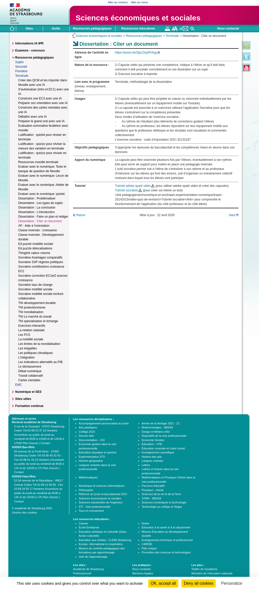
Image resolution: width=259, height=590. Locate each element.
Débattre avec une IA (32, 116)
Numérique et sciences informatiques (101, 485)
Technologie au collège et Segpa (162, 506)
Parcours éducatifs (153, 485)
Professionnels (82, 573)
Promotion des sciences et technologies (166, 552)
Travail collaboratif (30, 375)
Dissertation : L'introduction (36, 212)
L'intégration (26, 357)
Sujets (19, 62)
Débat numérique (29, 371)
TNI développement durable (37, 303)
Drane (145, 523)
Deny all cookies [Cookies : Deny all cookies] (198, 583)
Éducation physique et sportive (98, 452)
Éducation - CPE (152, 444)
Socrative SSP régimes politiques (40, 262)
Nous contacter (228, 28)
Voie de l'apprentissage (93, 556)
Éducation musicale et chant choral (163, 448)
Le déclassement (29, 366)
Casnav (83, 523)
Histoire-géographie (91, 460)
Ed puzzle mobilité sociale (35, 244)
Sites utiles (23, 399)
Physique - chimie (153, 490)
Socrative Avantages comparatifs (40, 257)
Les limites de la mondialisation (39, 344)
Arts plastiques (88, 427)
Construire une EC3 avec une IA (40, 98)
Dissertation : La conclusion (36, 207)
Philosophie (86, 490)
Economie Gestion (153, 440)
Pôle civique (149, 548)
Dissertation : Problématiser (36, 198)
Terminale (172, 36)
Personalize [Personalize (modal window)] (231, 583)
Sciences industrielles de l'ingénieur (101, 502)
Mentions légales (142, 573)
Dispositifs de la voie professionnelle (164, 435)
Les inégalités (27, 348)
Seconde (21, 66)
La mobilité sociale (30, 339)
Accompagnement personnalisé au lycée (104, 423)
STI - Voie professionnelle (94, 506)
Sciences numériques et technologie (164, 502)
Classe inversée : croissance (37, 230)
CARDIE (147, 544)
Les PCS (24, 335)
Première (21, 71)
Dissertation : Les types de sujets (40, 203)
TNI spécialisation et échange (38, 321)
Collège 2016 (87, 431)
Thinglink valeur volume (34, 253)
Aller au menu (139, 2)
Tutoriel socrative (126, 190)
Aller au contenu (118, 2)
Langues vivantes (152, 460)
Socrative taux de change (35, 285)
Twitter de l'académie (204, 569)
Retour (80, 215)
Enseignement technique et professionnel (167, 540)
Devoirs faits (86, 435)
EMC (18, 385)
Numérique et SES (28, 392)
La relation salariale (31, 330)
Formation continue (29, 406)
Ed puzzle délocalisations (35, 248)
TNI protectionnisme (31, 307)
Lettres (146, 465)
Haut (232, 215)
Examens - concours (30, 50)
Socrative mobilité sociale (35, 289)
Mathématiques (88, 477)
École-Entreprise (89, 527)
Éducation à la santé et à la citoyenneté (166, 527)
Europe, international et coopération (101, 544)
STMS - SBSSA (151, 498)
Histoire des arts (152, 456)
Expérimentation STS (92, 456)
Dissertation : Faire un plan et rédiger (43, 216)
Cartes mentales (29, 380)
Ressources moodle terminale (38, 162)
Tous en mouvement (91, 510)
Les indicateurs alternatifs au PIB (40, 362)
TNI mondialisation (30, 312)
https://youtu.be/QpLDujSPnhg (135, 52)
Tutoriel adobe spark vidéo (133, 186)
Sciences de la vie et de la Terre (161, 494)
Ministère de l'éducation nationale (212, 573)
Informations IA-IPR (29, 43)
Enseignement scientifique (158, 452)
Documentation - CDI (92, 440)
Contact (45, 443)
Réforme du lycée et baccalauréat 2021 (103, 494)
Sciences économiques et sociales (138, 18)
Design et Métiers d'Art (156, 431)
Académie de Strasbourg (88, 569)
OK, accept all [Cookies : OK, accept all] (163, 583)
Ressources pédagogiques (144, 36)
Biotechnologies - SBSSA (157, 427)
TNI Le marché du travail (34, 316)
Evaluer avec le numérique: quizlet (41, 194)
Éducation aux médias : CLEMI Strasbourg (105, 540)
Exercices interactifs (31, 325)
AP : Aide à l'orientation (34, 225)
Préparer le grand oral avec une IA (41, 121)
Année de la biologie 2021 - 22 (160, 423)
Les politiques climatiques (35, 353)
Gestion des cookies (24, 512)
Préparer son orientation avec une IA (43, 103)
